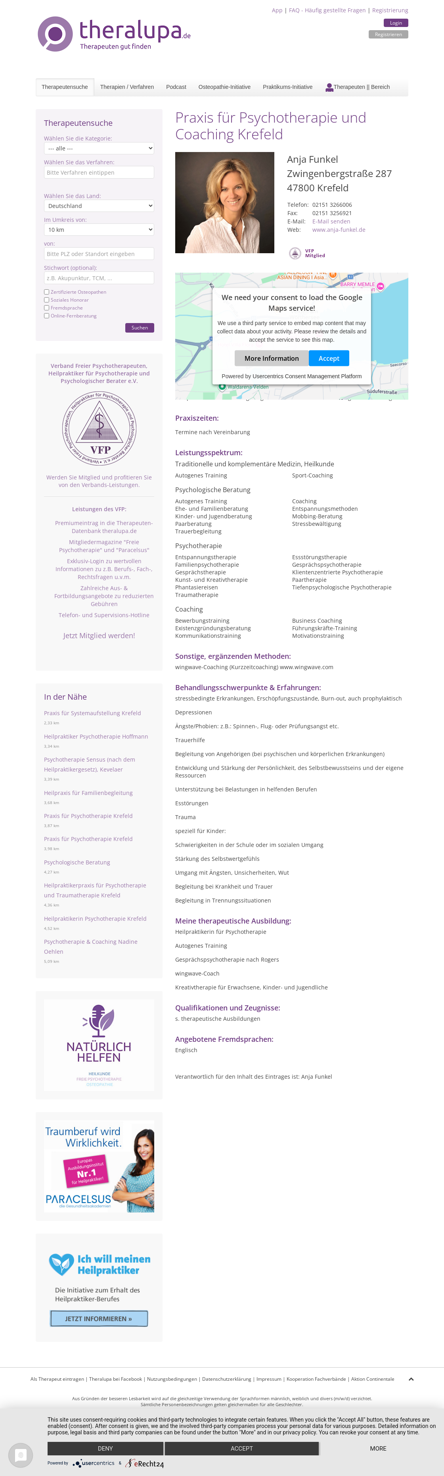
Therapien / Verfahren (127, 87)
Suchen (140, 327)
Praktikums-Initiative (287, 87)
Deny (105, 1448)
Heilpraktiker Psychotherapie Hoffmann (96, 736)
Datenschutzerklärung (226, 1379)
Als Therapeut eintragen (57, 1379)
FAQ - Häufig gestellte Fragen (327, 10)
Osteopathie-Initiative (225, 87)
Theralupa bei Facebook (115, 1379)
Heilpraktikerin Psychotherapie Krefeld (95, 918)
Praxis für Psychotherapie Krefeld (88, 816)
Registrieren (388, 34)
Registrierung (390, 10)
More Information (272, 358)
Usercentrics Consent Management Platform (307, 376)
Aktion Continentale (372, 1379)
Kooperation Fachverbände (316, 1379)
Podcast (176, 87)
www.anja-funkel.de (339, 229)
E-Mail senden (331, 221)
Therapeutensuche (65, 87)
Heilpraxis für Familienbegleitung (88, 793)
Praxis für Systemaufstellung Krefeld (92, 713)
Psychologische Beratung (77, 862)
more (378, 1448)
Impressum (268, 1379)
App (277, 10)
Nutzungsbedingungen (172, 1379)
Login (396, 22)
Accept (329, 358)
